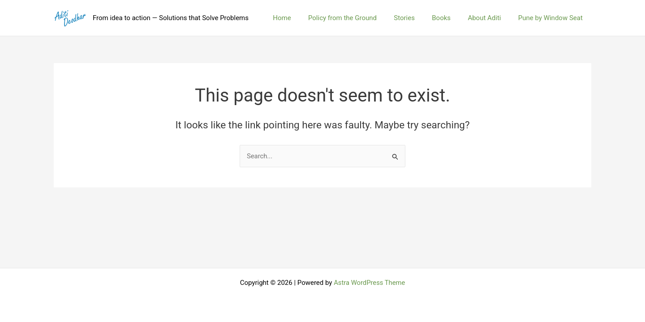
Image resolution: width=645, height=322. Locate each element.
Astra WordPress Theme (369, 283)
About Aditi (490, 18)
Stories (417, 18)
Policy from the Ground (359, 18)
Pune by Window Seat (552, 18)
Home (302, 18)
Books (450, 18)
